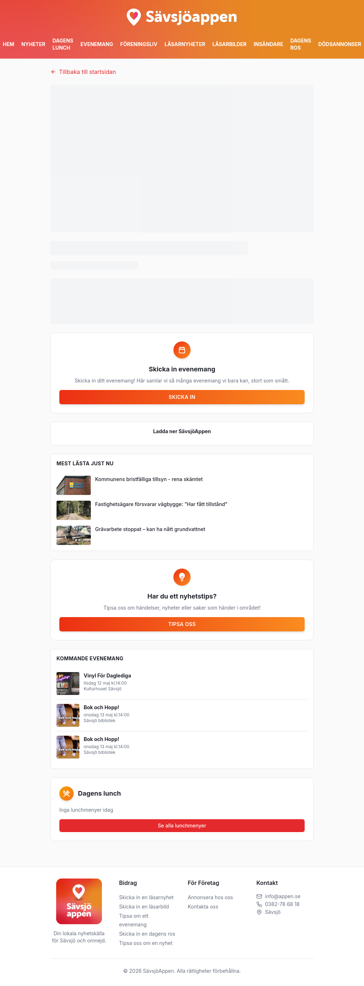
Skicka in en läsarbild (144, 907)
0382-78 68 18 (282, 904)
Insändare (268, 44)
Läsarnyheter (184, 44)
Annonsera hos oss (210, 897)
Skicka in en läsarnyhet (146, 897)
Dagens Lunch (63, 44)
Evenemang (96, 44)
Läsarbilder (229, 44)
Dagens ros (300, 44)
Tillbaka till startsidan (83, 71)
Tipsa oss (182, 624)
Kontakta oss (203, 907)
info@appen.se (282, 896)
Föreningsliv (138, 44)
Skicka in (182, 397)
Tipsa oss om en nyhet (145, 943)
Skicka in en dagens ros (147, 934)
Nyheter (33, 44)
